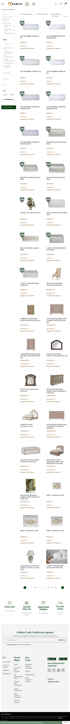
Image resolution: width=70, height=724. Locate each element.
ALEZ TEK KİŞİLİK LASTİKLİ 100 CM (55, 72)
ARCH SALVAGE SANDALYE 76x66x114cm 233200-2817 (54, 284)
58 (49, 587)
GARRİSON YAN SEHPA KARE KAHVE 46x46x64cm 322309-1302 (30, 319)
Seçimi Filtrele (9, 107)
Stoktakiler (6, 72)
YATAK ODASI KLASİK (9, 26)
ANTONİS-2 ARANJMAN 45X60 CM (30, 213)
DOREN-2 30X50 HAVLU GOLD (55, 495)
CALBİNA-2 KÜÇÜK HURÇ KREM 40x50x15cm (29, 284)
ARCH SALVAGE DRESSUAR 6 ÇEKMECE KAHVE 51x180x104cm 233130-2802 (56, 391)
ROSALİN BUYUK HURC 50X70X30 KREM (56, 143)
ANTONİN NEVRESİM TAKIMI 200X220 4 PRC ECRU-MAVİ (54, 567)
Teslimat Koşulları (17, 701)
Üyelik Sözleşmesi (18, 689)
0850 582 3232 (53, 682)
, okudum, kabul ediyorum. (18, 644)
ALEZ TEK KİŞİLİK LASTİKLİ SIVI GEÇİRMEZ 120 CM (29, 143)
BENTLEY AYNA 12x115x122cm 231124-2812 (29, 390)
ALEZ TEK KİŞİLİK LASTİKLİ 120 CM (29, 37)
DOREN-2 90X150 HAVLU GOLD (29, 531)
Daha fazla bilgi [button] (39, 722)
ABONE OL (61, 640)
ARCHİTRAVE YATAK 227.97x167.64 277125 (26, 425)
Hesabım (6, 670)
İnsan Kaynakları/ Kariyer (29, 679)
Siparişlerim (7, 673)
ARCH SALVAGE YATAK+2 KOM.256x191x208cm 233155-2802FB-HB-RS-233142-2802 (55, 461)
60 (56, 587)
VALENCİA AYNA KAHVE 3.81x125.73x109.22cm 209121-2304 (56, 355)
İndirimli (6, 78)
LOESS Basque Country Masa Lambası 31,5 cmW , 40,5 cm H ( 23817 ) (30, 567)
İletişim (27, 671)
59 (52, 587)
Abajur (5, 14)
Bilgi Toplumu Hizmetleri (17, 695)
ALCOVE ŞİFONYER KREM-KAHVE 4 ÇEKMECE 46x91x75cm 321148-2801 (56, 320)
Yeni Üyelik (6, 662)
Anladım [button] (66, 722)
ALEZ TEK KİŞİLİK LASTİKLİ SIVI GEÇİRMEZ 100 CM (56, 108)
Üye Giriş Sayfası (6, 666)
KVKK (16, 664)
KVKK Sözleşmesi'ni (12, 644)
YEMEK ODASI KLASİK (9, 30)
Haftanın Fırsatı (8, 17)
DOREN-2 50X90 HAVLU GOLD (55, 531)
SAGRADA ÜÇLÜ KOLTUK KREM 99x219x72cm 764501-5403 (29, 461)
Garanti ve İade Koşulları (17, 669)
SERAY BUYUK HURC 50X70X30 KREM (55, 178)
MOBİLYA (7, 23)
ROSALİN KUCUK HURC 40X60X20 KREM (30, 178)
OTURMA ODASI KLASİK (9, 34)
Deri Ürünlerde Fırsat (9, 20)
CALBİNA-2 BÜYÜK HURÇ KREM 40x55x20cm (55, 249)
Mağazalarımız (29, 675)
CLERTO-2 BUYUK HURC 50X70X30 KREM (56, 213)
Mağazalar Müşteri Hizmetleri (28, 666)
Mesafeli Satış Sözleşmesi (18, 683)
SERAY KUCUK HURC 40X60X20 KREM (29, 249)
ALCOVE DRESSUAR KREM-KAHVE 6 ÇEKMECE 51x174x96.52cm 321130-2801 (56, 426)
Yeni (5, 84)
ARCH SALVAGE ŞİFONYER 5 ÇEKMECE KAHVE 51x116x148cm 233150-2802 (29, 497)
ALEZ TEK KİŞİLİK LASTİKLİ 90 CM (30, 71)
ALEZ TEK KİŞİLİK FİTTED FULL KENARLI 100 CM (55, 37)
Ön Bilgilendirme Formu (18, 676)
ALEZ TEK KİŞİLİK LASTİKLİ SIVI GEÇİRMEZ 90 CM (29, 108)
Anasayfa (4, 9)
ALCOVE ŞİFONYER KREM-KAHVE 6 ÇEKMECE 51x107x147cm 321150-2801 (30, 356)
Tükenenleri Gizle (42, 14)
